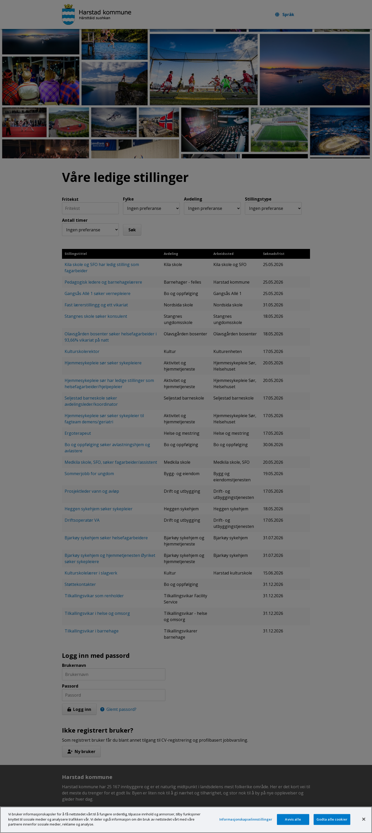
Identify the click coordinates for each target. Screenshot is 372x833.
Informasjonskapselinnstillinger (246, 825)
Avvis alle (293, 825)
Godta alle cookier (331, 825)
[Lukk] (363, 825)
